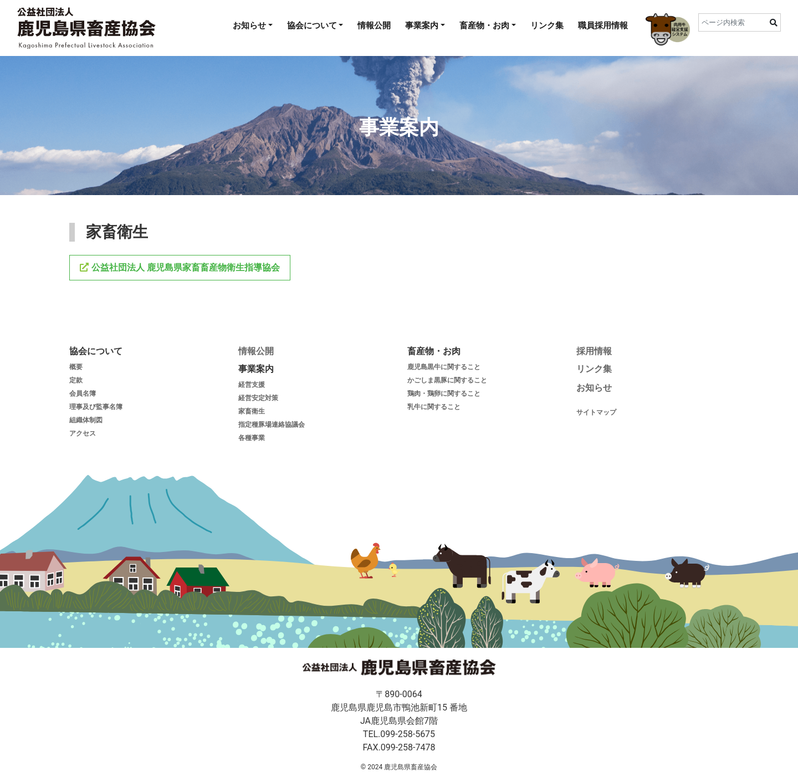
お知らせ (249, 25)
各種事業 (251, 438)
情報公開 (374, 25)
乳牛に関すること (434, 407)
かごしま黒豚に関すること (447, 380)
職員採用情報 (603, 25)
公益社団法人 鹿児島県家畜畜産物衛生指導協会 (184, 267)
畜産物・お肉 (484, 25)
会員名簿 (82, 393)
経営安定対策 (258, 398)
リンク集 (547, 25)
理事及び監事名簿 (95, 407)
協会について (312, 25)
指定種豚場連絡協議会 (271, 424)
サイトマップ (597, 412)
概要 (76, 367)
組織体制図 (86, 420)
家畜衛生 (251, 411)
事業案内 (421, 25)
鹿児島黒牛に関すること (443, 367)
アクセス (82, 433)
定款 (76, 380)
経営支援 (251, 385)
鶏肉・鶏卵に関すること (443, 393)
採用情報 (594, 351)
